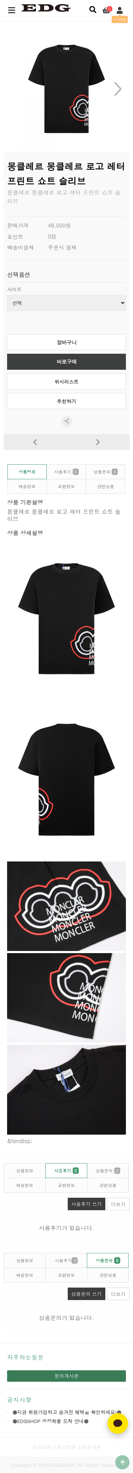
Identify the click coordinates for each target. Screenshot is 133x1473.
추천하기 (66, 401)
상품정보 (26, 472)
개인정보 (66, 1447)
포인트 (15, 236)
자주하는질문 (25, 1357)
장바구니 (67, 342)
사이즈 (14, 289)
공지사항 (19, 1400)
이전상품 (35, 442)
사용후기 (66, 472)
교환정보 (66, 486)
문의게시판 (67, 1375)
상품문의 (105, 472)
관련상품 (105, 486)
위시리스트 (67, 381)
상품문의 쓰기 (85, 1292)
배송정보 (26, 486)
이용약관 (91, 1447)
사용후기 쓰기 (85, 1202)
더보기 (118, 1204)
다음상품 (98, 442)
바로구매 (67, 361)
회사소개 (41, 1447)
